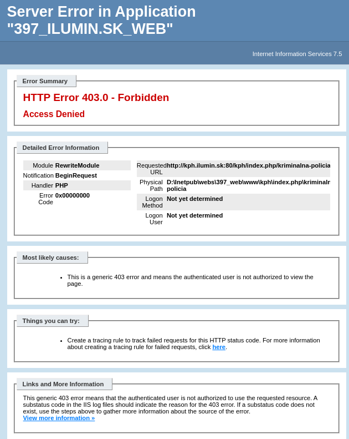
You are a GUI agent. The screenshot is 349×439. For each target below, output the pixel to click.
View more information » (59, 418)
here (218, 347)
